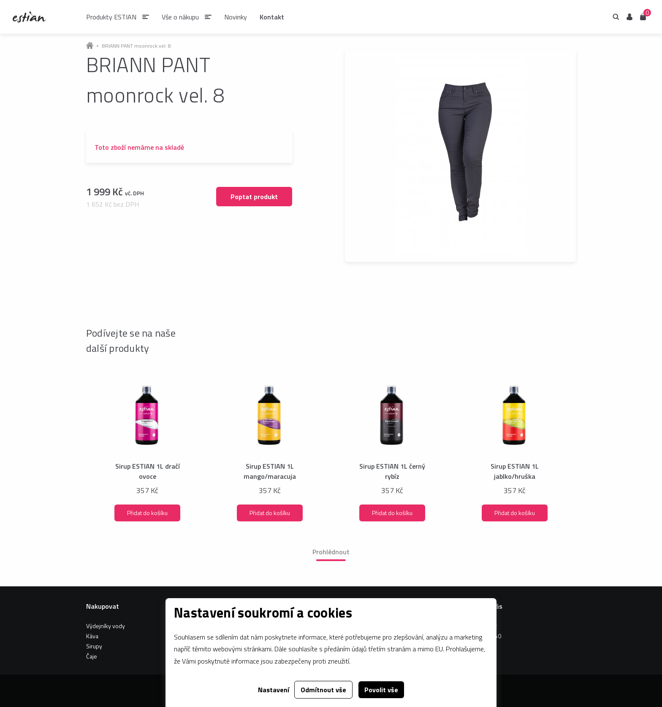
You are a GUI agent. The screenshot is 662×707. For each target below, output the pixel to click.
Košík (643, 16)
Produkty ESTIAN (111, 17)
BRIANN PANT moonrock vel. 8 (136, 46)
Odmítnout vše (323, 690)
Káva (92, 635)
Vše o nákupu (180, 17)
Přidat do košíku (147, 512)
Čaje (91, 656)
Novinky (235, 17)
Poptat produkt (254, 197)
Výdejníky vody (105, 625)
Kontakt (272, 17)
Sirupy (94, 646)
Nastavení (273, 690)
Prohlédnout (331, 552)
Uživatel (629, 17)
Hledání (616, 17)
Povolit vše (381, 690)
